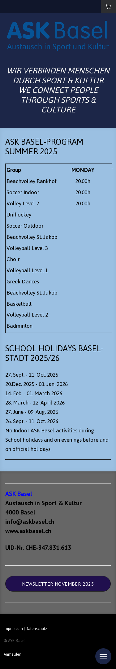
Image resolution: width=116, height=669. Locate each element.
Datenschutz (36, 628)
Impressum (13, 628)
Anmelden (12, 654)
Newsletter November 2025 (58, 584)
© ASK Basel (15, 640)
